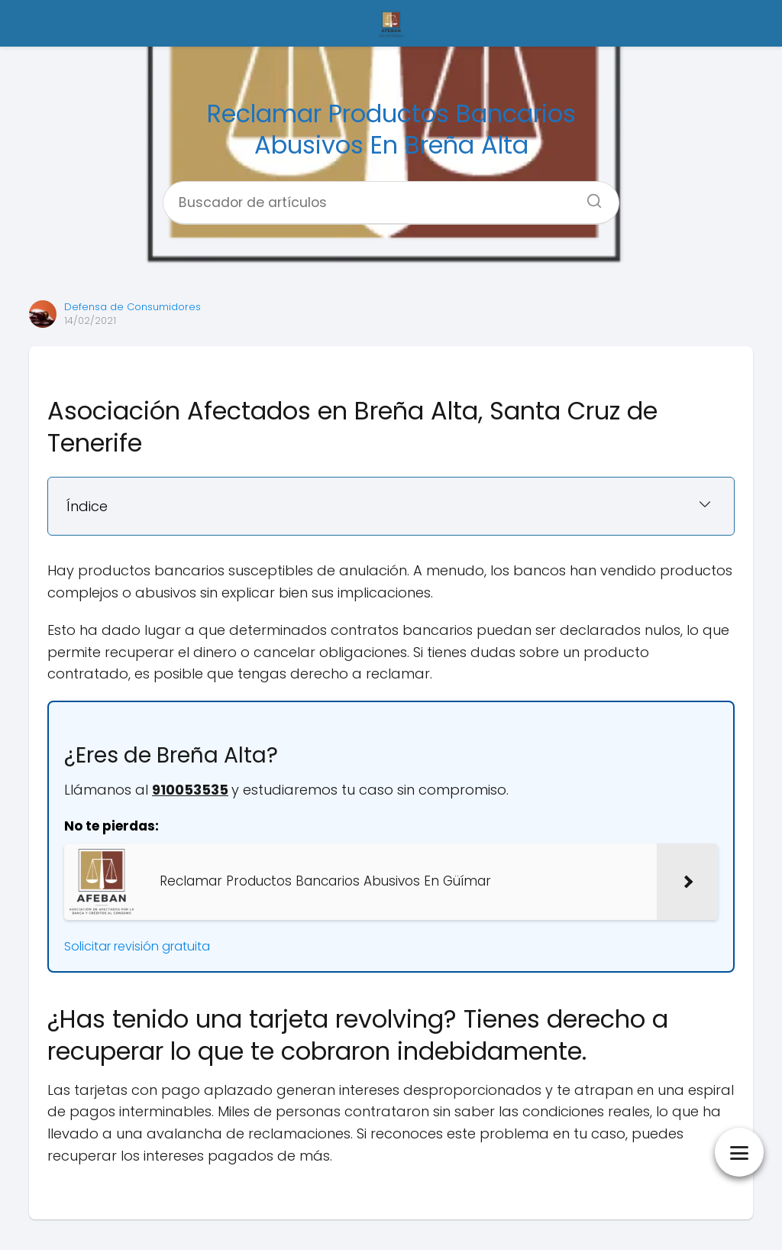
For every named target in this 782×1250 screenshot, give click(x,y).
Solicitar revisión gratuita (137, 946)
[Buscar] (589, 196)
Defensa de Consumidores (132, 307)
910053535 (190, 789)
